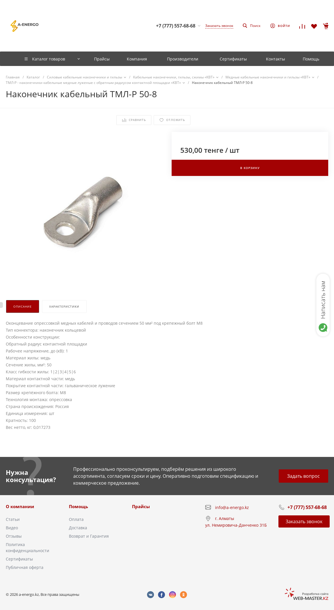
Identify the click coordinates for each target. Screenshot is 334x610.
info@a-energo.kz (232, 507)
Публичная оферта (24, 567)
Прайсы (141, 506)
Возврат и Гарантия (89, 536)
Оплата (76, 519)
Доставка (78, 527)
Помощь (78, 506)
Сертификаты (19, 559)
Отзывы (14, 536)
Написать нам (323, 300)
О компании (20, 506)
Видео (12, 527)
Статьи (13, 519)
